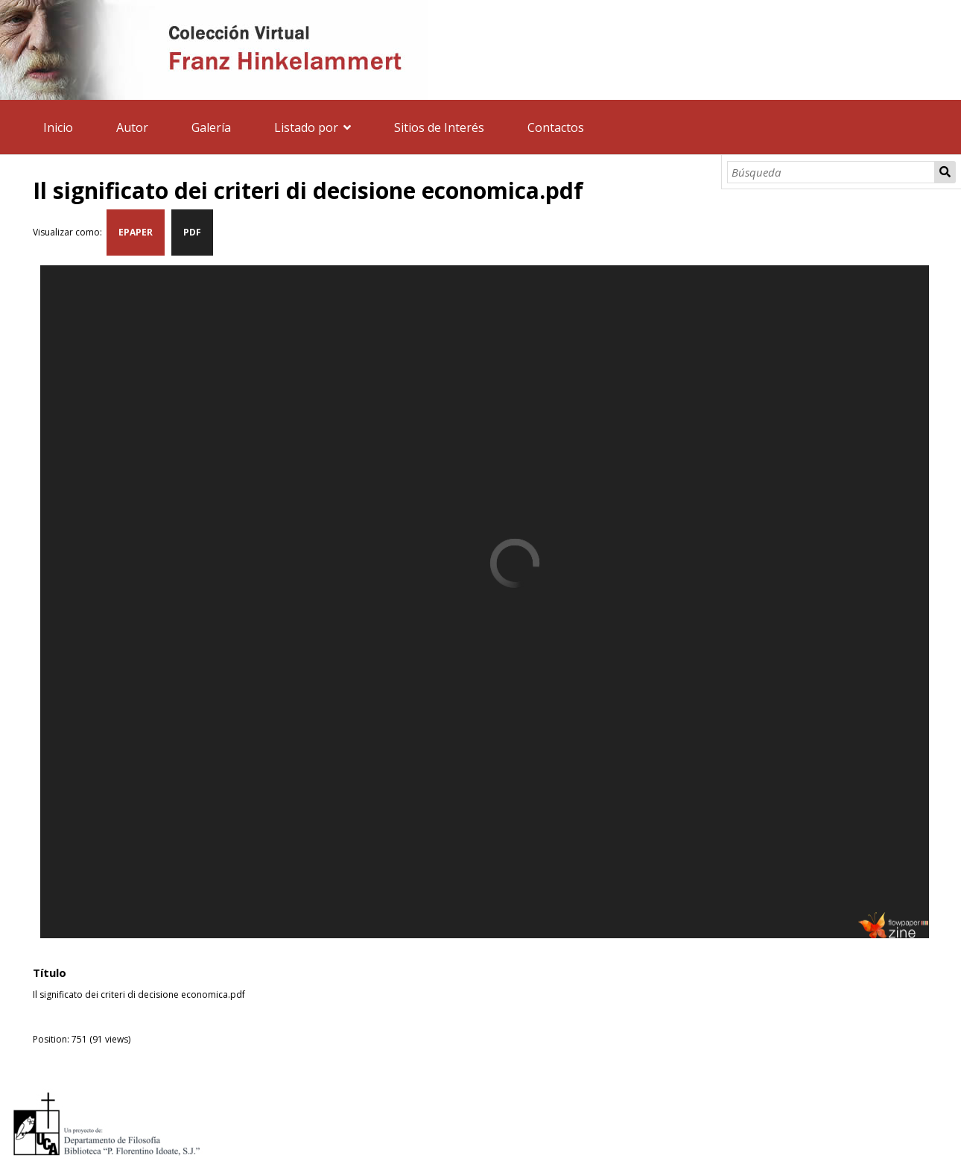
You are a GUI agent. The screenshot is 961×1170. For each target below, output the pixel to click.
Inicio (58, 127)
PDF (192, 232)
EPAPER (135, 232)
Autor (132, 127)
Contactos (555, 127)
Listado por (306, 127)
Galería (211, 127)
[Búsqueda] (831, 172)
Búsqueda (945, 172)
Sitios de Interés (439, 127)
